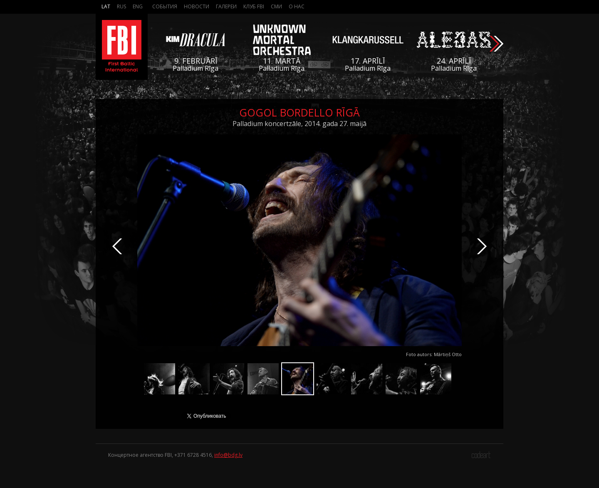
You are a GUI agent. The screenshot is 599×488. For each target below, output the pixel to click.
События (164, 6)
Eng (138, 6)
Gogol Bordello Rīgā (299, 112)
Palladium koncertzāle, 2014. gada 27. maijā (299, 123)
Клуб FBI (253, 6)
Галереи (226, 6)
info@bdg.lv (228, 454)
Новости (196, 6)
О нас (296, 6)
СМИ (276, 6)
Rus (121, 6)
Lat (105, 6)
